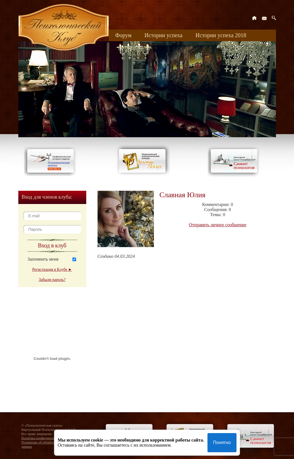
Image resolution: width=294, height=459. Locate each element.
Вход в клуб (52, 245)
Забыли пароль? (52, 280)
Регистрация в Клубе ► (52, 269)
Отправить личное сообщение (217, 224)
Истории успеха (163, 35)
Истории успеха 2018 (220, 35)
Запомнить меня (43, 259)
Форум (123, 35)
